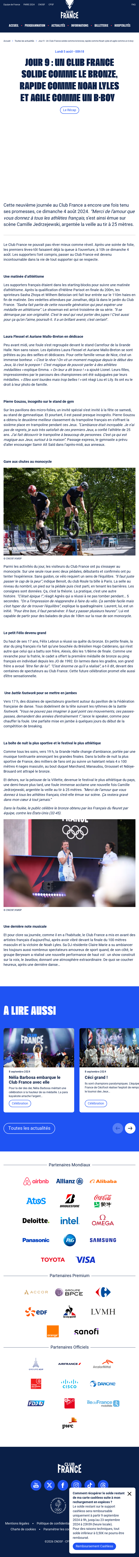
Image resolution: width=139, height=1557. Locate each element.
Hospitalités (122, 25)
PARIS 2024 (29, 4)
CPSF (51, 4)
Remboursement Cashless (94, 1546)
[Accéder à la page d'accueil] (69, 2)
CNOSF (41, 4)
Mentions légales (17, 1523)
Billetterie (101, 25)
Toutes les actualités (24, 41)
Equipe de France (12, 4)
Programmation (35, 25)
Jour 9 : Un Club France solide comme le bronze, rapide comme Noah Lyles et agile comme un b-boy (86, 41)
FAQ (133, 4)
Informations (79, 25)
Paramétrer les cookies (59, 1529)
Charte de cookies (23, 1529)
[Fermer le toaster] (129, 1493)
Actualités (58, 25)
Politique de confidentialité (55, 1523)
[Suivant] (130, 1128)
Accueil (14, 25)
